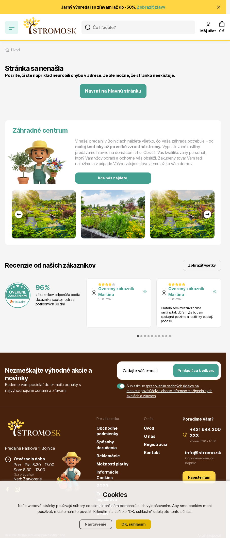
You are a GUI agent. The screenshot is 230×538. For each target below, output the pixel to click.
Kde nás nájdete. (113, 178)
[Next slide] (207, 214)
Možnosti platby (112, 463)
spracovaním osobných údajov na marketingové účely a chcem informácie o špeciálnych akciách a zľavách (169, 391)
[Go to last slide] (19, 214)
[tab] (138, 336)
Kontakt (152, 452)
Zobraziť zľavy (151, 7)
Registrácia (155, 444)
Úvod (149, 428)
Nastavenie (96, 524)
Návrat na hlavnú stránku (113, 91)
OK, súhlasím (133, 524)
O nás (149, 436)
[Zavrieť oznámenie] (218, 7)
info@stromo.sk (203, 452)
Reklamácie (108, 455)
